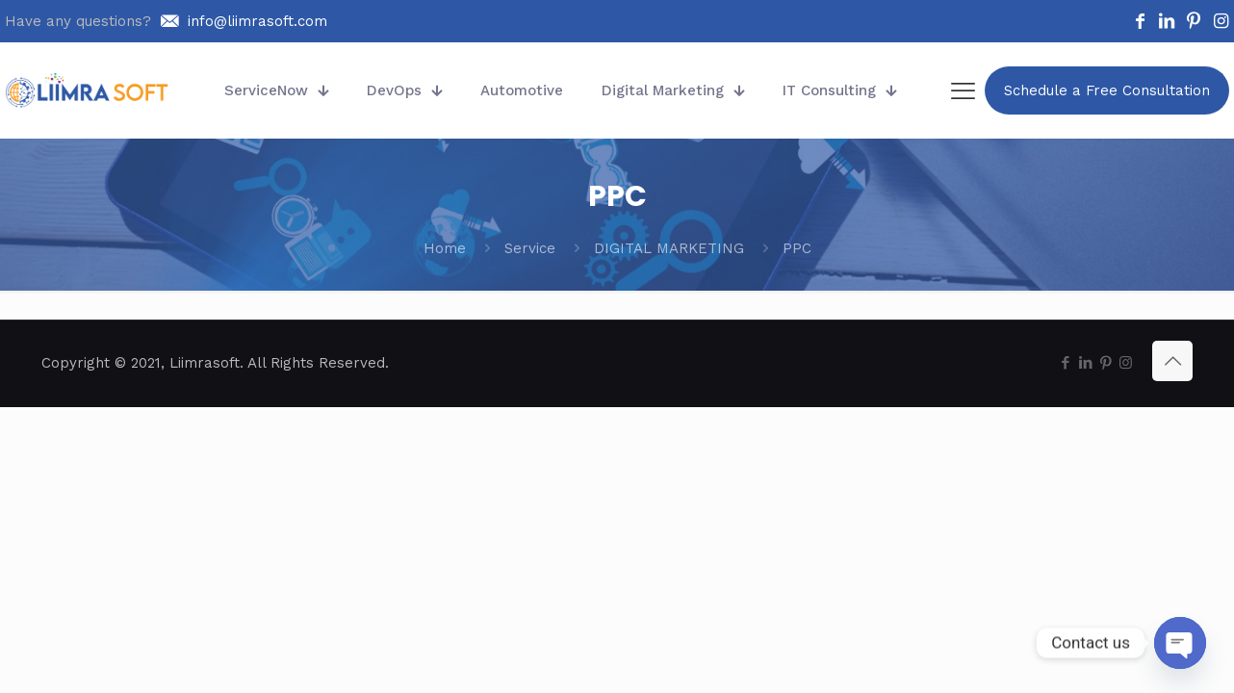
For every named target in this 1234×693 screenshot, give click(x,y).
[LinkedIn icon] (1085, 363)
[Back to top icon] (1172, 361)
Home (445, 248)
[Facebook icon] (1065, 363)
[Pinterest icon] (1105, 363)
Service (529, 248)
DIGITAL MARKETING (669, 248)
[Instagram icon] (1125, 363)
